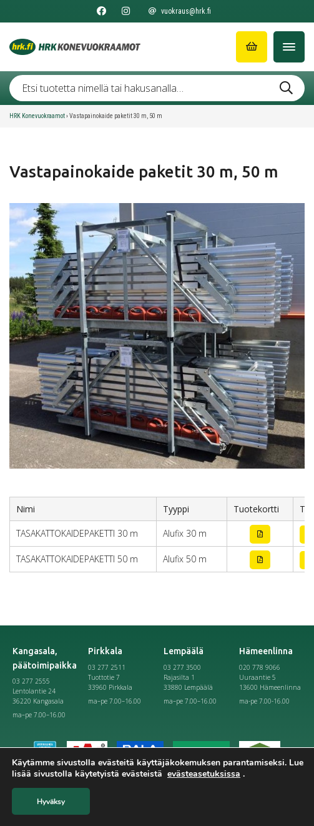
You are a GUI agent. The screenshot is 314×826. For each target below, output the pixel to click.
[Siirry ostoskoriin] (251, 46)
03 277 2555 (31, 681)
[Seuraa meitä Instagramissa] (126, 11)
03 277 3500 (182, 667)
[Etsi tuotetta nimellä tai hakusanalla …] (157, 88)
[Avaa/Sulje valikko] (289, 46)
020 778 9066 (259, 667)
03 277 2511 (106, 667)
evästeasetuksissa (203, 774)
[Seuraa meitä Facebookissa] (101, 11)
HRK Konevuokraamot (37, 115)
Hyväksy (51, 802)
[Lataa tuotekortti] (260, 534)
